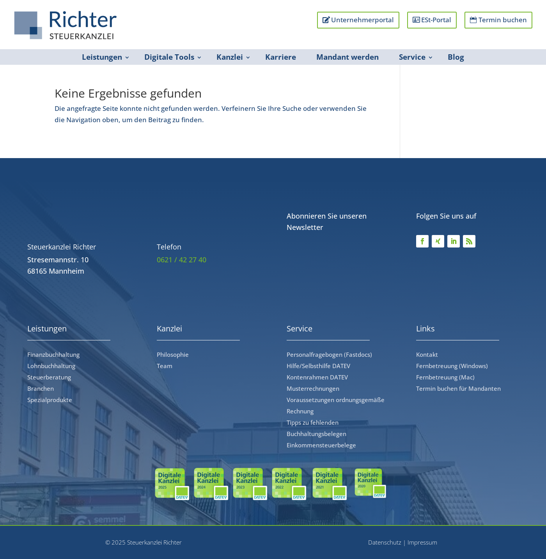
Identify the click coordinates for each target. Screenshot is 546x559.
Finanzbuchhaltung (53, 354)
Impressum (422, 542)
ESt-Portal (436, 19)
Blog (456, 57)
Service (412, 57)
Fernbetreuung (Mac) (445, 377)
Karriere (280, 57)
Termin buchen (503, 19)
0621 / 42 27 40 (181, 259)
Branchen (40, 388)
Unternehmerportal (362, 19)
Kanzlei (229, 57)
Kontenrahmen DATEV (317, 377)
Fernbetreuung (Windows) (452, 366)
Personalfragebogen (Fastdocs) (329, 354)
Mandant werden (347, 57)
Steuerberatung (49, 377)
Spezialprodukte (49, 400)
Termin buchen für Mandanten (458, 388)
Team (164, 366)
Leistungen (102, 57)
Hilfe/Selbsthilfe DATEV (318, 366)
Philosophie (173, 354)
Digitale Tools (169, 57)
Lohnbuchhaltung (51, 366)
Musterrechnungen (313, 388)
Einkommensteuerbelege (321, 445)
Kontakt (427, 354)
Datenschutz (384, 542)
